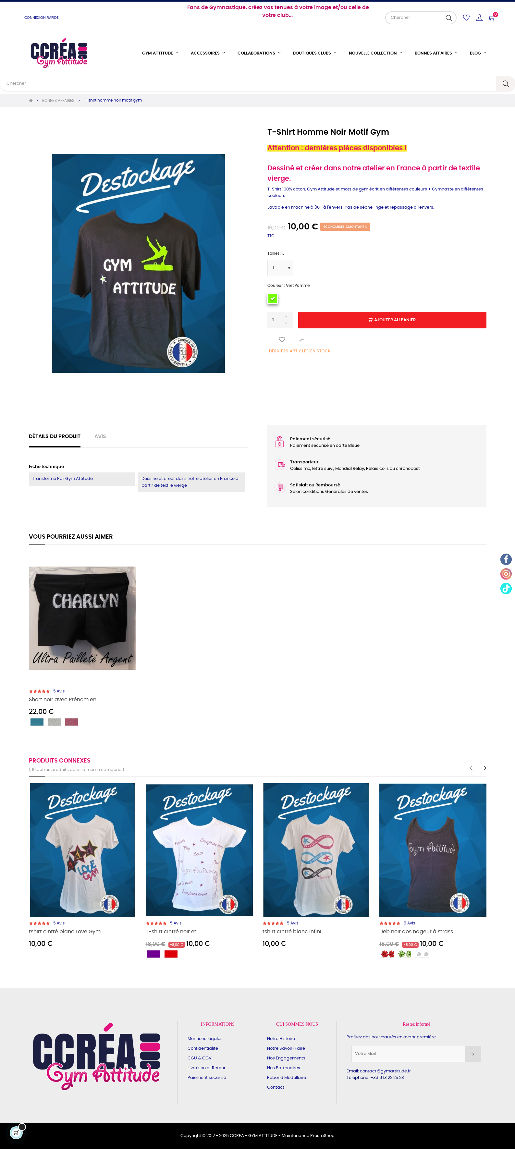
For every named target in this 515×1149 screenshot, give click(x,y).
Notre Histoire (281, 1039)
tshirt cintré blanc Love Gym (65, 931)
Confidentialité (203, 1048)
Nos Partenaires (283, 1068)
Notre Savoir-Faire (286, 1048)
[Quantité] (280, 320)
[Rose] (71, 722)
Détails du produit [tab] (54, 436)
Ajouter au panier (392, 320)
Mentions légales (205, 1039)
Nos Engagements (286, 1058)
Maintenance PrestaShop (308, 1136)
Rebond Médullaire (286, 1078)
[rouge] (387, 954)
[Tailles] (280, 268)
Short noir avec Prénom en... (64, 699)
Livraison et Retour (207, 1068)
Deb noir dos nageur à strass (416, 931)
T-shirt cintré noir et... (172, 931)
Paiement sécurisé (207, 1078)
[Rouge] (171, 954)
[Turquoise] (37, 722)
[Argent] (54, 722)
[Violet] (153, 954)
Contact (275, 1087)
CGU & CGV (200, 1058)
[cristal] (421, 954)
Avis (100, 436)
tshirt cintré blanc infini (292, 931)
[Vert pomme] (272, 298)
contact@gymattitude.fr (385, 1071)
